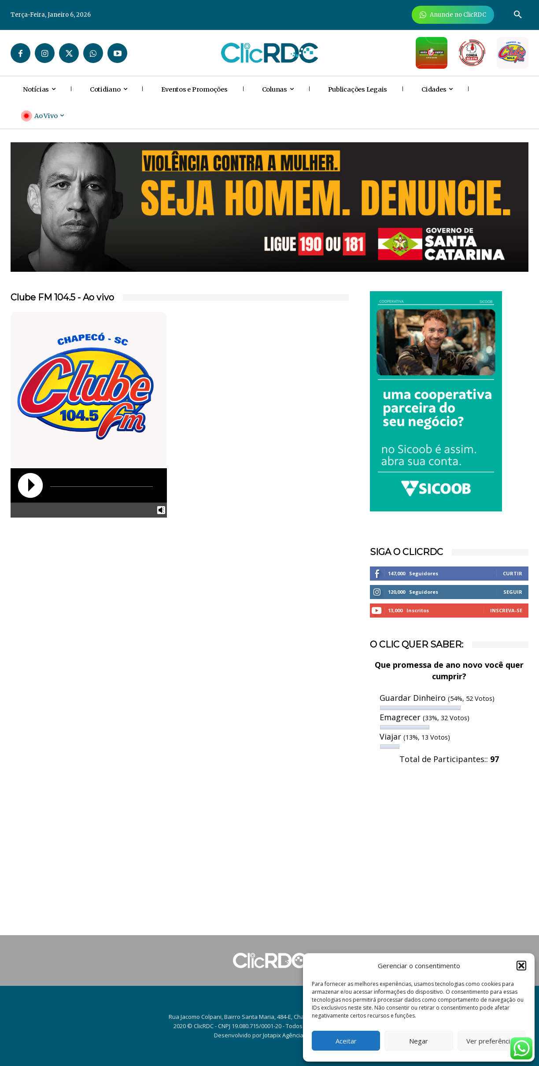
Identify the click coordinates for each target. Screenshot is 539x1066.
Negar (418, 1040)
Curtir (512, 573)
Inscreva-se (506, 610)
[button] (521, 965)
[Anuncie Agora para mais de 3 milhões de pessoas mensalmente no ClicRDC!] (453, 15)
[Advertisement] (449, 852)
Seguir (512, 592)
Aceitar (346, 1040)
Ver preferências (491, 1040)
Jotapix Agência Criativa (294, 1035)
